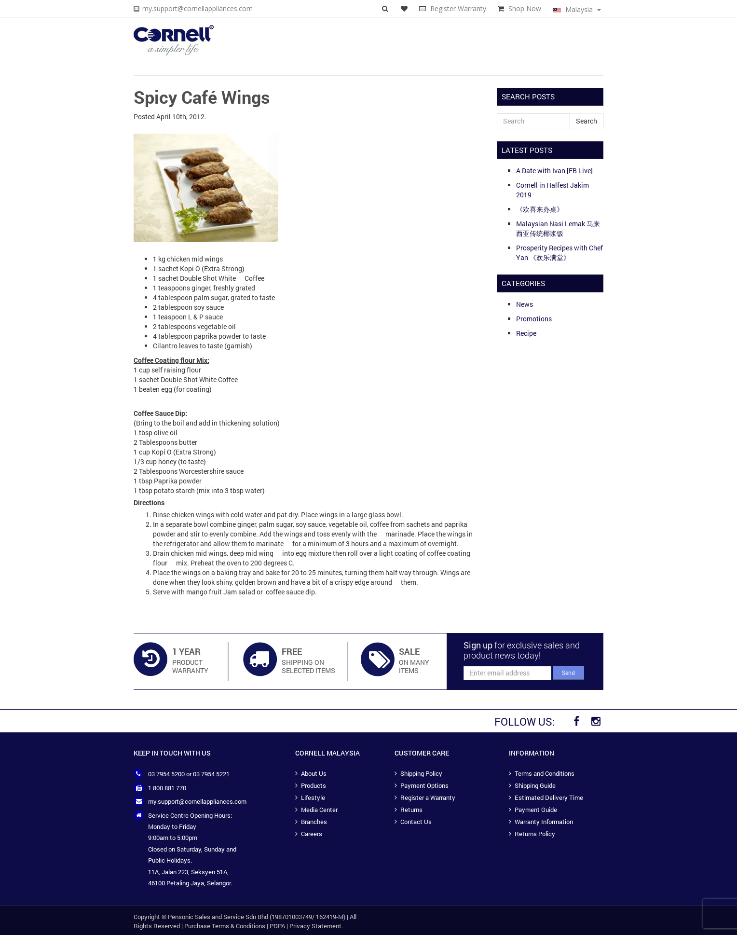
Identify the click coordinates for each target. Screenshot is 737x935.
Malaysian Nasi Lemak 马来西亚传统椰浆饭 (558, 228)
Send (568, 672)
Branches (314, 821)
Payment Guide (536, 809)
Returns (411, 809)
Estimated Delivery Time (549, 797)
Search (586, 120)
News (524, 304)
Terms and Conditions (544, 773)
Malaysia (577, 9)
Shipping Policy (421, 773)
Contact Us (416, 821)
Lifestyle (313, 797)
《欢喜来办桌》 (539, 209)
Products (313, 785)
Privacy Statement (315, 925)
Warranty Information (544, 821)
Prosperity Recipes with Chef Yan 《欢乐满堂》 (559, 252)
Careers (311, 833)
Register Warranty (458, 8)
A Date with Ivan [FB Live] (554, 170)
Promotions (534, 318)
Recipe (526, 333)
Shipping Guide (535, 785)
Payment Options (424, 785)
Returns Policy (535, 833)
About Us (314, 773)
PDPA (277, 925)
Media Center (319, 809)
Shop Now (524, 8)
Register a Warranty (427, 797)
